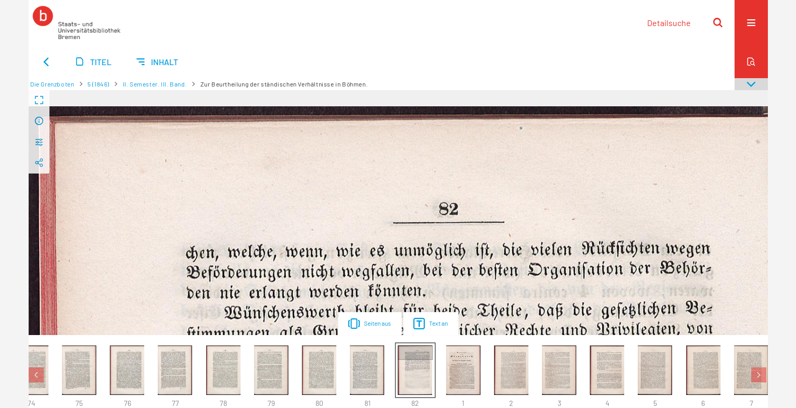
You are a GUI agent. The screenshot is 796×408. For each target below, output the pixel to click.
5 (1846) (98, 84)
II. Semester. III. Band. (155, 84)
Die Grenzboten (52, 84)
